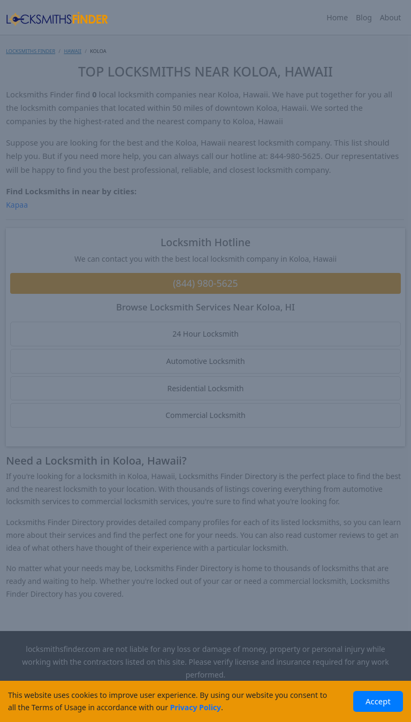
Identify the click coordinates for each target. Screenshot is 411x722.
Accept (378, 701)
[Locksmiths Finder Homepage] (57, 17)
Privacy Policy (195, 707)
